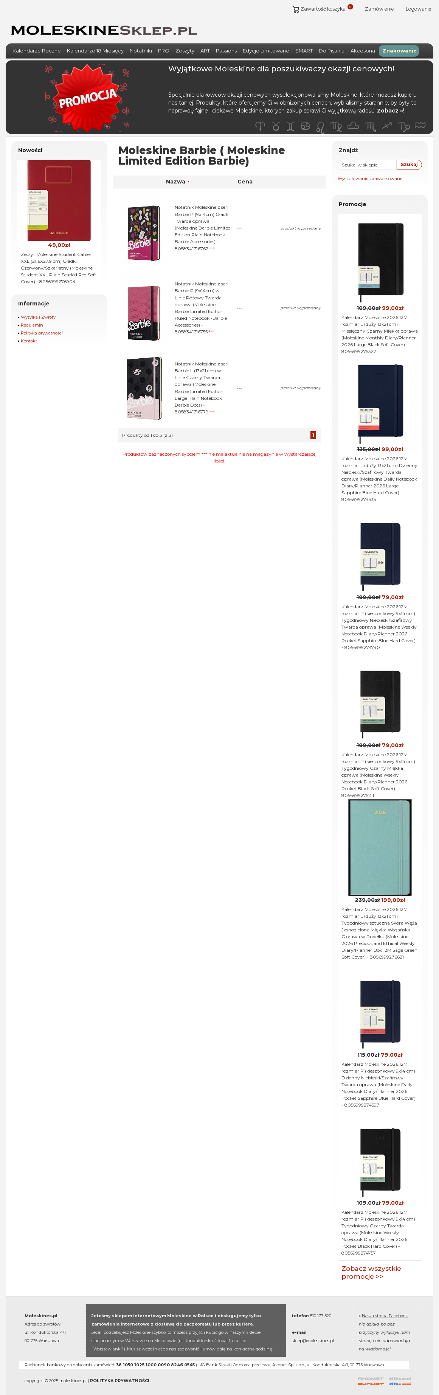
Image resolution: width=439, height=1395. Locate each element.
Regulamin (32, 320)
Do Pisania (331, 45)
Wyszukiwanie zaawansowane (370, 173)
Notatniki (141, 45)
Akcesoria (363, 45)
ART (205, 45)
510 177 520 (320, 1310)
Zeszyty (184, 45)
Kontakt (29, 336)
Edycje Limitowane (266, 45)
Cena (245, 176)
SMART (304, 45)
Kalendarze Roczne (36, 45)
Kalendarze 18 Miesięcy (95, 45)
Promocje (352, 199)
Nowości (30, 145)
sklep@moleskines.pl (313, 1335)
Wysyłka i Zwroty (38, 312)
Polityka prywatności (42, 328)
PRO (163, 45)
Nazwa (177, 176)
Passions (226, 45)
